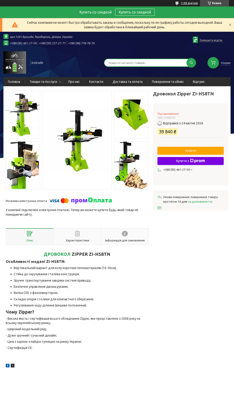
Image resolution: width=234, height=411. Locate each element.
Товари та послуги (43, 81)
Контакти (96, 81)
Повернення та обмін (167, 81)
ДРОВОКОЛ (57, 254)
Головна (14, 81)
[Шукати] (191, 63)
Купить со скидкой (135, 12)
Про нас (74, 81)
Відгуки (198, 81)
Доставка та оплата (128, 81)
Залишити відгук (211, 40)
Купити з (190, 161)
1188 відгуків (189, 3)
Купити (190, 150)
